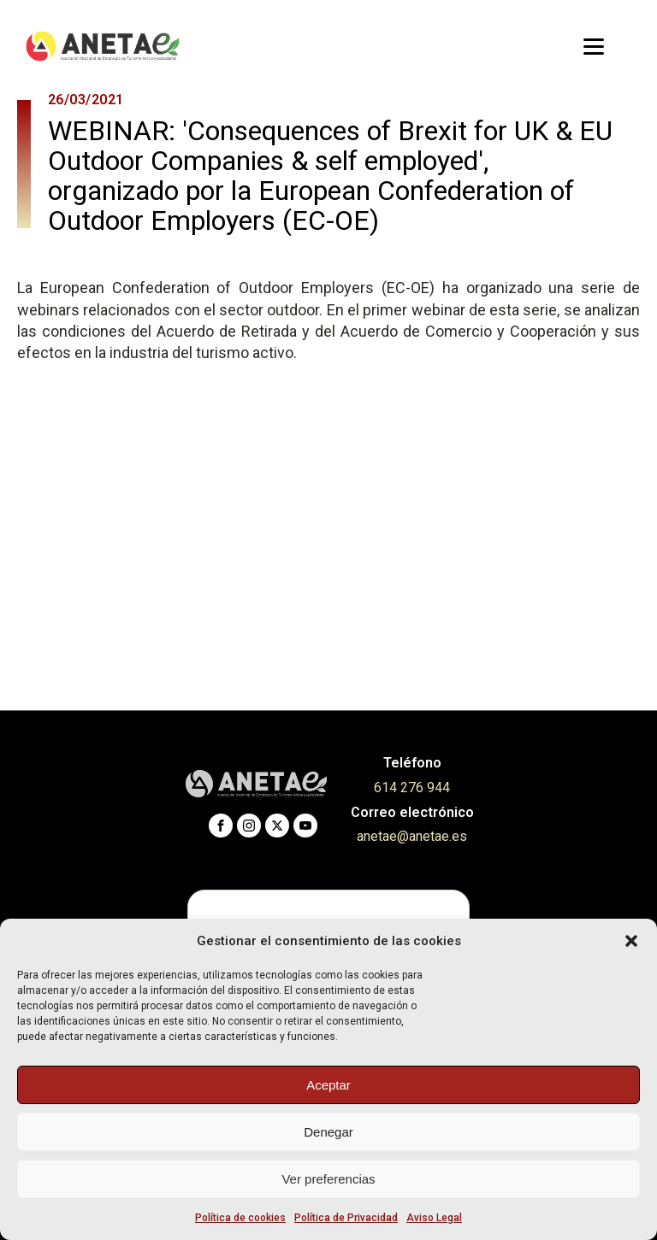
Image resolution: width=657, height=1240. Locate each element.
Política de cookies (240, 1218)
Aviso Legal (434, 1218)
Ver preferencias (328, 1179)
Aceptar (328, 1085)
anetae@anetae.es (412, 836)
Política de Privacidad (346, 1218)
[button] (631, 940)
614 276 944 (412, 787)
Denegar (328, 1132)
